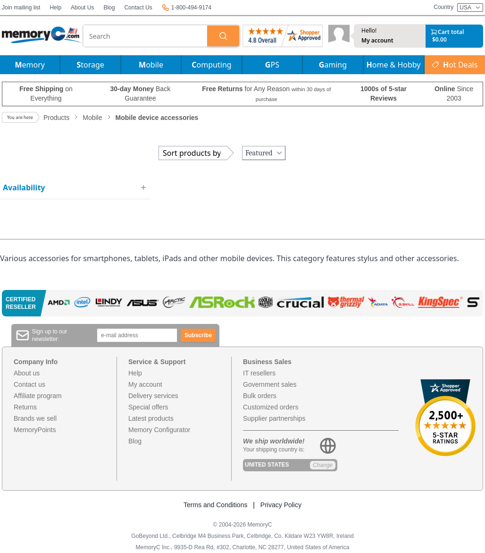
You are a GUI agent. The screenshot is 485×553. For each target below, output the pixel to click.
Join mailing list (21, 7)
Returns (25, 407)
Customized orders (271, 407)
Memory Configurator (159, 430)
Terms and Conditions (215, 505)
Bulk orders (259, 396)
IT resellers (259, 373)
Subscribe (198, 335)
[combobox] (145, 36)
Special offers (148, 407)
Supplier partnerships (274, 418)
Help (55, 7)
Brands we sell (35, 418)
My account (377, 40)
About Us (82, 7)
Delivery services (153, 396)
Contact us (29, 384)
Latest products (151, 418)
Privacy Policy (280, 505)
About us (27, 373)
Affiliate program (38, 396)
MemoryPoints (35, 430)
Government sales (270, 384)
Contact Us (138, 7)
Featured (264, 153)
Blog (109, 7)
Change (323, 465)
